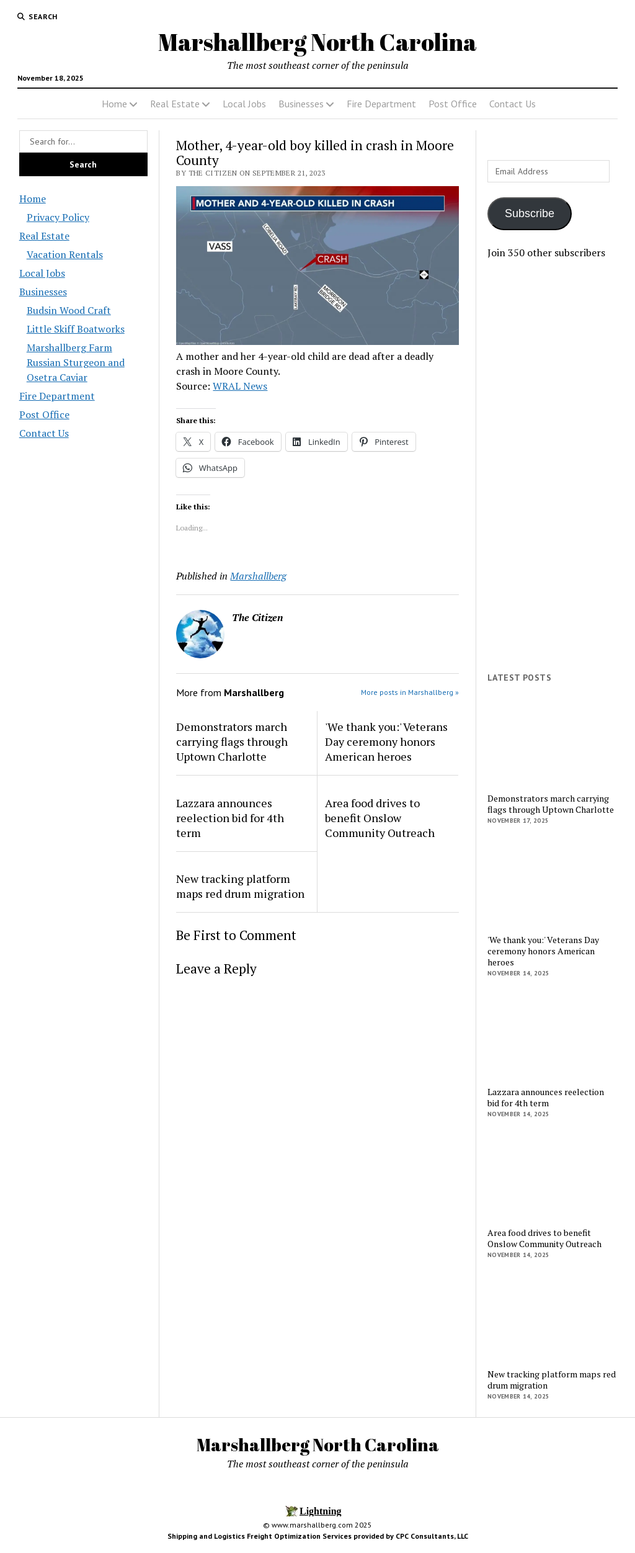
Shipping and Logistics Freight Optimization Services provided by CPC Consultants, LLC (317, 1536)
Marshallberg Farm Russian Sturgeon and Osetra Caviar (76, 362)
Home (114, 103)
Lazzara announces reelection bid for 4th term (230, 817)
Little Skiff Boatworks (76, 329)
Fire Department (381, 103)
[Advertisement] (551, 466)
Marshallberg (258, 576)
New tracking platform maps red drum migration (240, 886)
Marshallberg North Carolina (317, 42)
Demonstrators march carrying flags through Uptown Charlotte (232, 741)
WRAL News (240, 386)
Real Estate (175, 103)
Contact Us (512, 103)
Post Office (453, 103)
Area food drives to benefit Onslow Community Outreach (380, 817)
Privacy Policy (58, 217)
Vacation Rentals (65, 254)
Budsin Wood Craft (69, 310)
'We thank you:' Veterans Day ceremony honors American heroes (386, 741)
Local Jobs (244, 103)
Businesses (301, 103)
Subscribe (529, 213)
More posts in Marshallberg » (410, 692)
